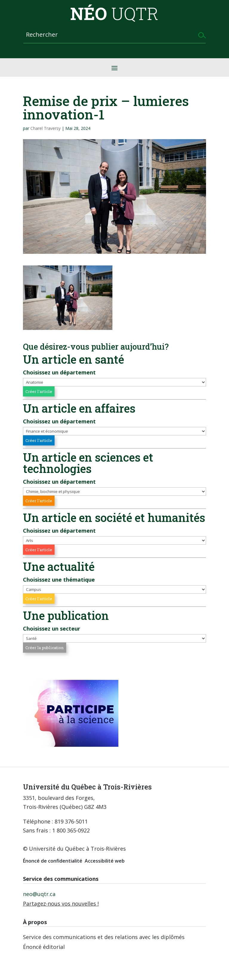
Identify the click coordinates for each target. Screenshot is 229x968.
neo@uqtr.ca (39, 894)
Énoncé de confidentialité (52, 861)
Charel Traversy (45, 128)
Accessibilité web (105, 861)
